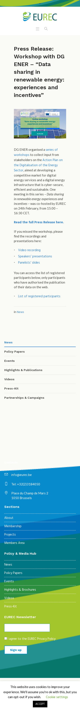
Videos (9, 379)
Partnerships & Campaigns (24, 397)
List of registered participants (39, 296)
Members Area (14, 543)
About (8, 518)
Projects (10, 534)
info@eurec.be (21, 475)
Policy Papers (14, 351)
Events (9, 360)
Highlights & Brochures (20, 589)
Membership (13, 526)
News (20, 312)
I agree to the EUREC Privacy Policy (31, 639)
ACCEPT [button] (40, 704)
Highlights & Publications (23, 370)
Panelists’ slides (29, 262)
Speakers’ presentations (35, 256)
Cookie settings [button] (57, 697)
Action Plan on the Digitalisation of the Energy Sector (38, 165)
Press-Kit (11, 388)
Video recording (29, 250)
